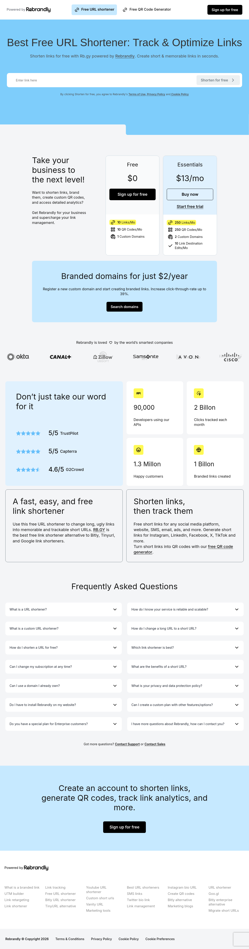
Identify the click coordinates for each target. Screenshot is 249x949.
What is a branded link (21, 887)
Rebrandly (125, 56)
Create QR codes (181, 894)
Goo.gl (214, 894)
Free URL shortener (94, 9)
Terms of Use (137, 94)
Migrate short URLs (224, 910)
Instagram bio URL (182, 887)
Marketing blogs (180, 906)
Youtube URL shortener (96, 889)
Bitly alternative (180, 900)
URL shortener (220, 887)
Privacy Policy (155, 94)
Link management (141, 906)
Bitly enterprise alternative (220, 902)
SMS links (134, 894)
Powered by (22, 10)
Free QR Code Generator (146, 9)
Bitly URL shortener (60, 900)
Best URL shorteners (143, 887)
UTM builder (14, 894)
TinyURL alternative (60, 906)
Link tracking (55, 887)
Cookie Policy (180, 94)
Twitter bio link (138, 900)
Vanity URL (94, 904)
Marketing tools (98, 910)
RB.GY (99, 529)
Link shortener (15, 906)
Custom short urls (100, 898)
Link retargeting (16, 900)
